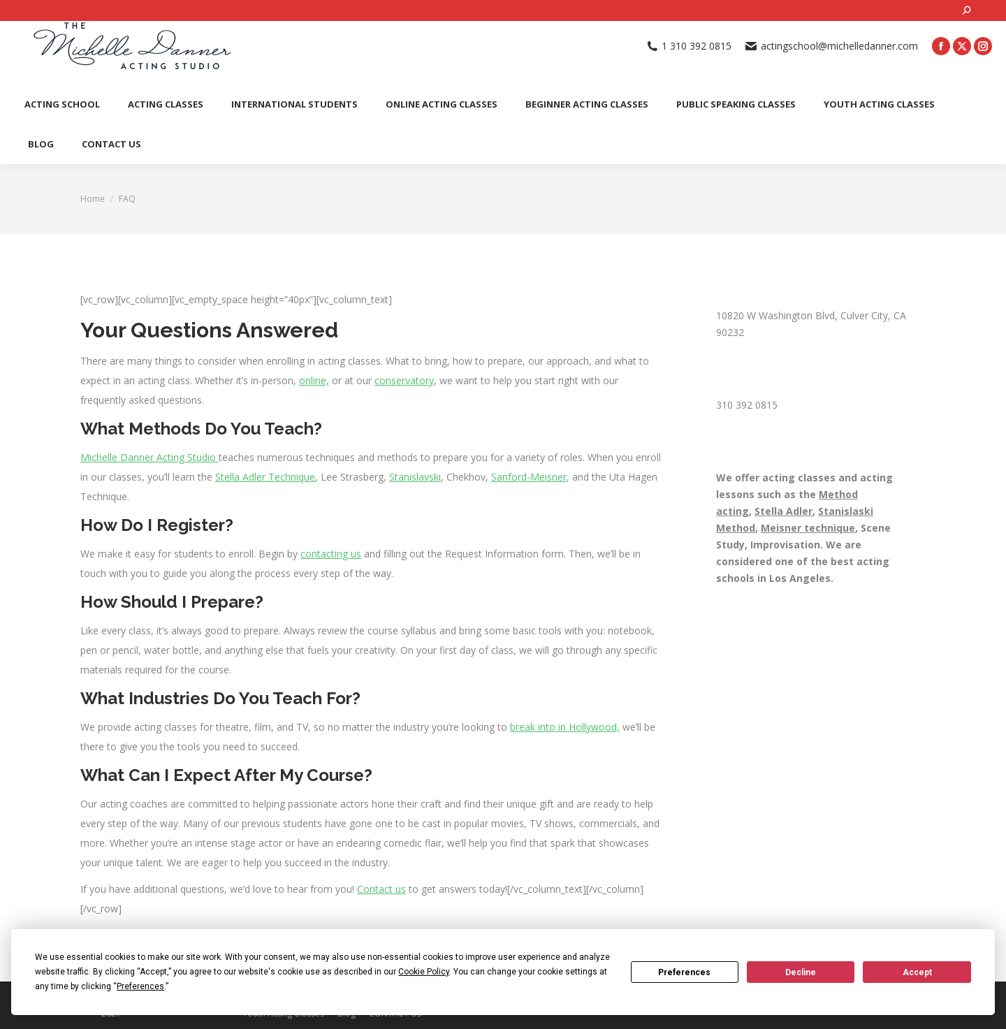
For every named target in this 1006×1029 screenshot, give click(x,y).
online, (314, 380)
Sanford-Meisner (529, 476)
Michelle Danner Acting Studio (149, 457)
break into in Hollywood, (565, 727)
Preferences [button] (140, 986)
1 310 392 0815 (689, 46)
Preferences (684, 972)
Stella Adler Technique (265, 476)
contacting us (330, 553)
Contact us (381, 889)
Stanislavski (415, 476)
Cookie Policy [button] (423, 972)
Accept (917, 972)
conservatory (404, 380)
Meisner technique (808, 527)
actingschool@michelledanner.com (831, 46)
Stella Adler (783, 511)
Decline (800, 972)
